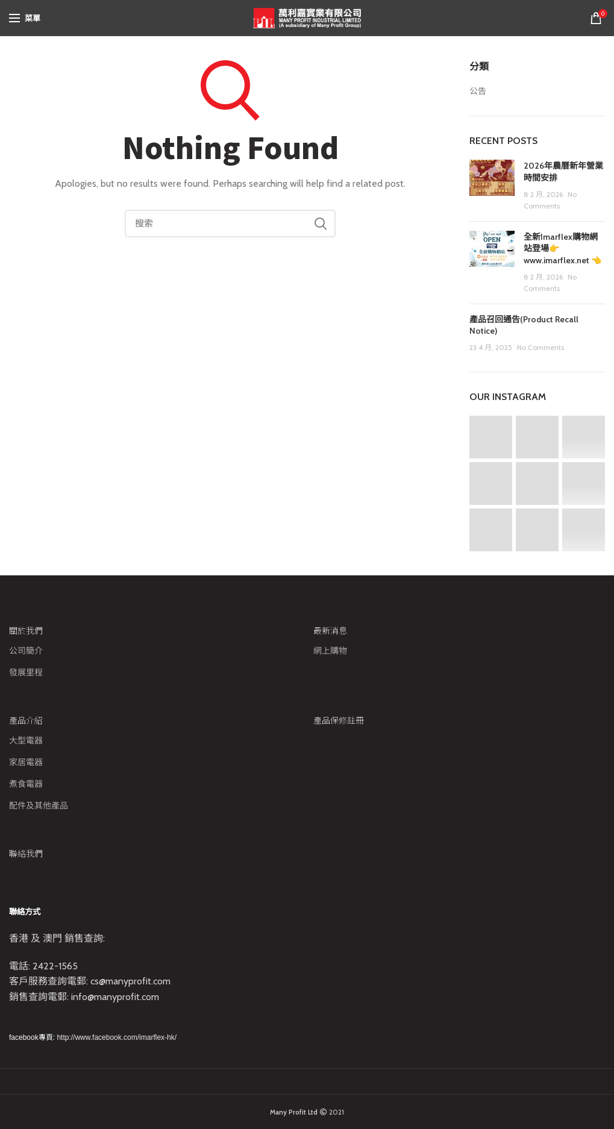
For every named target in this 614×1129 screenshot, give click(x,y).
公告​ (477, 91)
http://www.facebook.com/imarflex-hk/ (117, 1037)
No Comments (540, 347)
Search (320, 223)
